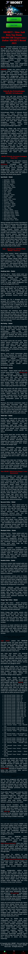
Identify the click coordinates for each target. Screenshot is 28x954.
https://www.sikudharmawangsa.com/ (16, 859)
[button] (2, 10)
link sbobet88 (5, 768)
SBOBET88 (4, 69)
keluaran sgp (23, 372)
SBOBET (3, 47)
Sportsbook (4, 164)
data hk (20, 682)
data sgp (7, 811)
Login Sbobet (5, 640)
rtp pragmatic (15, 893)
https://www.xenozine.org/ (8, 843)
